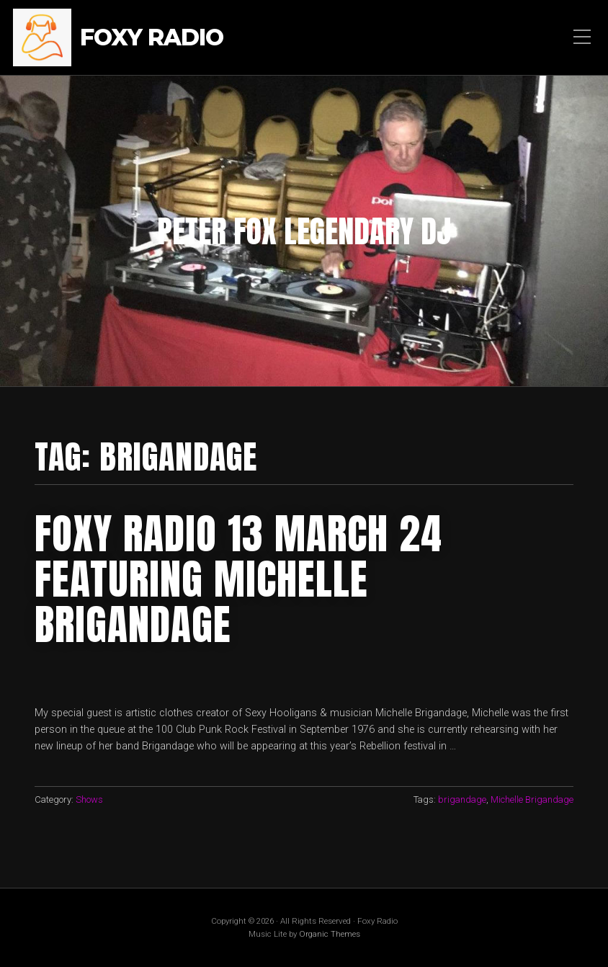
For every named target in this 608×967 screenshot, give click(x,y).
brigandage (462, 799)
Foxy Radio (151, 37)
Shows (89, 799)
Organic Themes (329, 934)
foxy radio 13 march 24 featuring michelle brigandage (238, 579)
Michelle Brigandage (532, 799)
